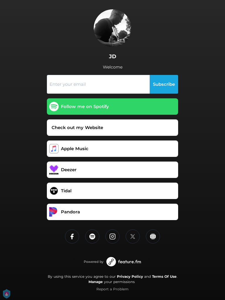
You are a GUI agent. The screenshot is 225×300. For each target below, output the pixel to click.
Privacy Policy (130, 276)
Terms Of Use (164, 276)
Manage (95, 282)
